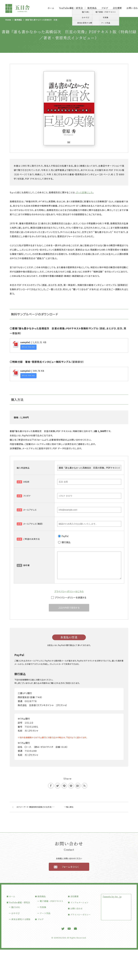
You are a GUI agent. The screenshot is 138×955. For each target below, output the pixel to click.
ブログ (104, 8)
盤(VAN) (15, 912)
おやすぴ (15, 919)
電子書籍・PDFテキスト (51, 906)
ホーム (51, 8)
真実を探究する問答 (20, 925)
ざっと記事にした (84, 192)
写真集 (43, 912)
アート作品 (45, 919)
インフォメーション (79, 908)
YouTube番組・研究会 (71, 8)
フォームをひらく (70, 872)
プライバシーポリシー (80, 920)
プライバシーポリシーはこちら (69, 596)
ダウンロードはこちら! (28, 347)
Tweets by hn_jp (112, 902)
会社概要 (117, 8)
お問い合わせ (76, 914)
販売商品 (91, 8)
